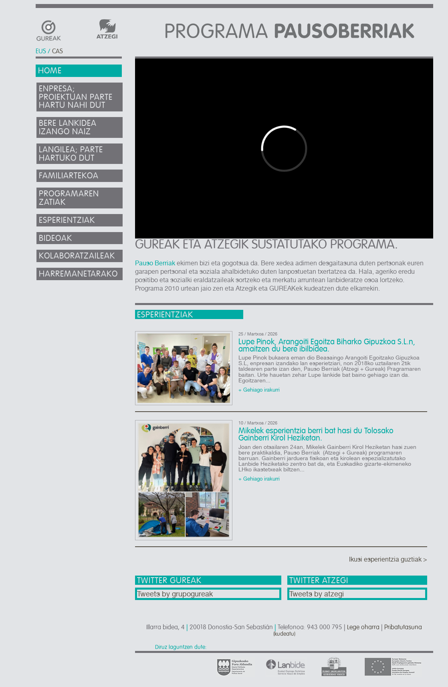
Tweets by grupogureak (175, 594)
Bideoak (55, 238)
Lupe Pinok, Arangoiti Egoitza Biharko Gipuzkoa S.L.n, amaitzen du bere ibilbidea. (326, 345)
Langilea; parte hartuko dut (71, 153)
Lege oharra (363, 627)
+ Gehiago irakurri (259, 390)
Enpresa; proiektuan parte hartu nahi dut (76, 97)
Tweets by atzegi (316, 594)
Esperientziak (67, 220)
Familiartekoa (69, 176)
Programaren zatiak (69, 198)
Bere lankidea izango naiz (68, 127)
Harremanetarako (78, 274)
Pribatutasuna (403, 627)
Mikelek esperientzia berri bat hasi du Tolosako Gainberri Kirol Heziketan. (316, 434)
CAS (57, 51)
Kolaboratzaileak (77, 256)
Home (50, 71)
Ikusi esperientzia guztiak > (388, 559)
